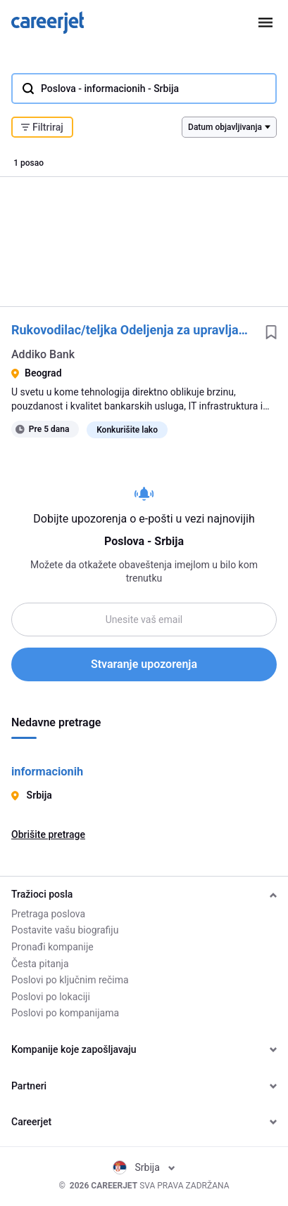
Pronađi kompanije (52, 946)
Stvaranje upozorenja (144, 664)
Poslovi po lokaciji (50, 996)
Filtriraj (42, 127)
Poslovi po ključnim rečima (70, 979)
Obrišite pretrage (48, 834)
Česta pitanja (40, 963)
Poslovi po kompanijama (65, 1012)
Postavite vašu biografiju (64, 930)
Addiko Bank (43, 354)
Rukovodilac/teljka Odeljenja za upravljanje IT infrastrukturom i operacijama (132, 329)
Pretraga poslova (48, 913)
